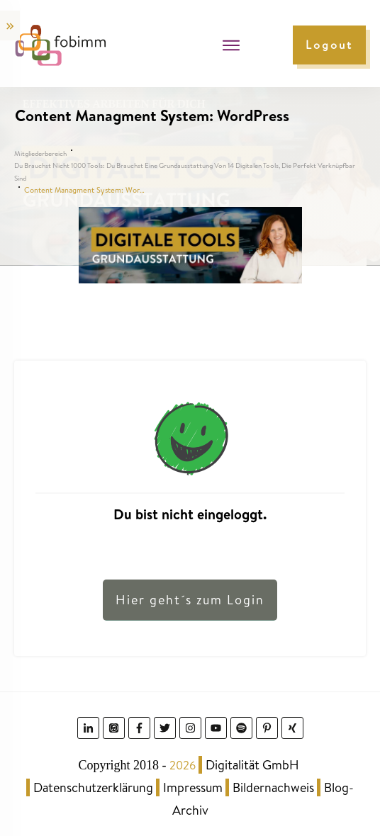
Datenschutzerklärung (93, 787)
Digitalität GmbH (252, 765)
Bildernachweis (273, 787)
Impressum (193, 787)
